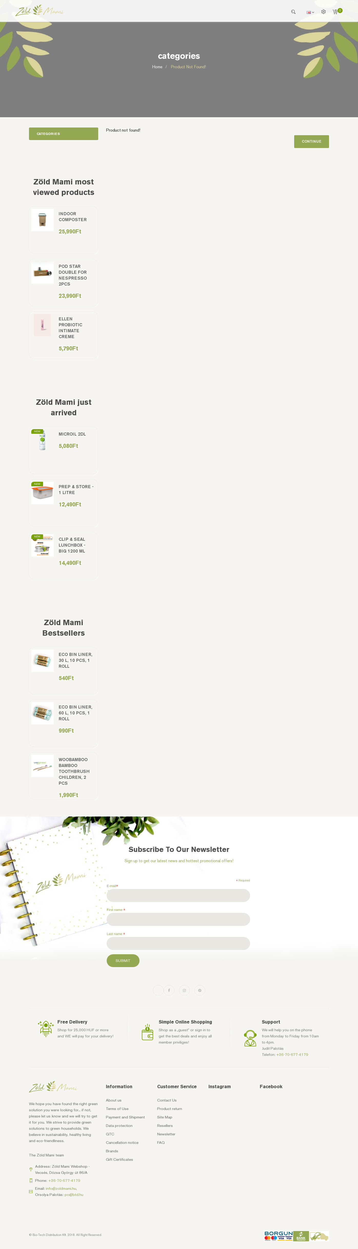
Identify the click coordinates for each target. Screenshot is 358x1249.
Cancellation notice (122, 1142)
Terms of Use (117, 1108)
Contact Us (167, 1100)
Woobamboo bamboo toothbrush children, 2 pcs (74, 771)
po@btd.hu (74, 1194)
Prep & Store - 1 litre (76, 489)
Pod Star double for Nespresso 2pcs (73, 275)
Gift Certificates (119, 1159)
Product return (169, 1108)
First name (116, 910)
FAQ (161, 1142)
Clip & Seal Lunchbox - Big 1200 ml (72, 545)
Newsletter (166, 1134)
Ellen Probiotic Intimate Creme (70, 327)
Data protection (119, 1125)
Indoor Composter (73, 216)
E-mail (112, 886)
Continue (311, 141)
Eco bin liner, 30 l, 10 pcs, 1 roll (75, 660)
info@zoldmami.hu (61, 1188)
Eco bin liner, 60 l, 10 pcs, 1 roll (75, 712)
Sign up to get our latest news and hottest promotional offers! (179, 860)
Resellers (165, 1125)
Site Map (164, 1117)
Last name (116, 934)
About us (114, 1100)
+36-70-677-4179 (292, 1054)
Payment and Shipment (125, 1117)
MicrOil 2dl (72, 434)
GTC (110, 1134)
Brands (112, 1151)
